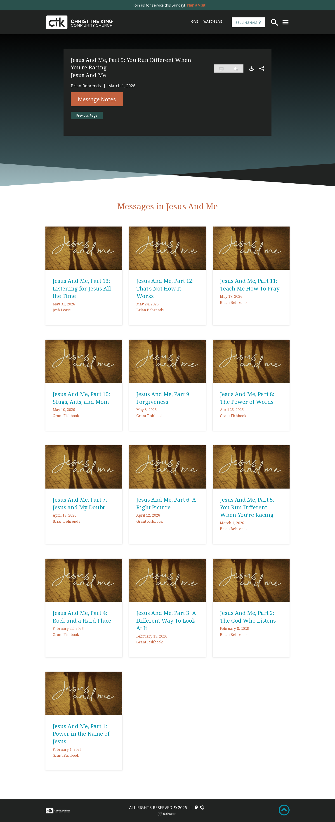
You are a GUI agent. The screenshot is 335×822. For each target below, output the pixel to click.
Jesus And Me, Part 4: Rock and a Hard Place (82, 616)
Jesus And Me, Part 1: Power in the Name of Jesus (81, 733)
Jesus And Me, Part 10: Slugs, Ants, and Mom (81, 397)
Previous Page (86, 115)
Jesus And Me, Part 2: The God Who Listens (248, 616)
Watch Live (212, 21)
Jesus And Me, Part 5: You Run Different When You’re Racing (247, 507)
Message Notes (97, 99)
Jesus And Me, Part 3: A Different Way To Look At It (166, 620)
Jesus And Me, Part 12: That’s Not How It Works (165, 288)
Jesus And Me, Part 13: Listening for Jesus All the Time (82, 288)
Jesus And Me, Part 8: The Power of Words (247, 397)
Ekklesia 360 (167, 814)
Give (194, 21)
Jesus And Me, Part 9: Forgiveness (163, 397)
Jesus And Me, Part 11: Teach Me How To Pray (250, 284)
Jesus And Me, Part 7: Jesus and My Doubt (80, 503)
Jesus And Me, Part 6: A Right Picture (166, 503)
